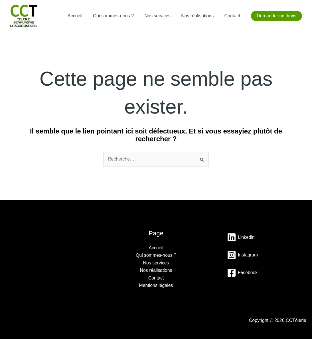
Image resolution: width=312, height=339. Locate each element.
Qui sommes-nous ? (118, 15)
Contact (233, 15)
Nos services (161, 15)
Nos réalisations (199, 15)
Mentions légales (156, 285)
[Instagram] (242, 255)
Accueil (81, 15)
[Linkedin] (241, 237)
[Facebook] (242, 273)
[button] (276, 16)
